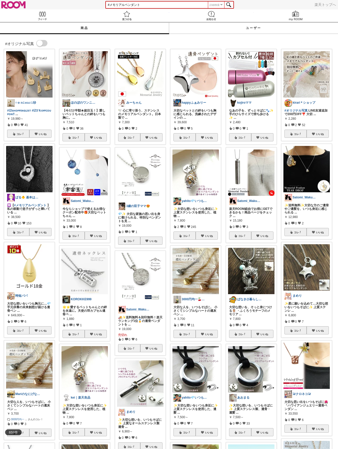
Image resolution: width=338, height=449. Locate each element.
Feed (42, 15)
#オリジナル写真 (296, 110)
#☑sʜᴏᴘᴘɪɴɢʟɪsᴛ (19, 110)
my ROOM (296, 15)
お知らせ (211, 15)
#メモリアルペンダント (30, 205)
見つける (126, 15)
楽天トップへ (325, 5)
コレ (20, 134)
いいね (42, 134)
